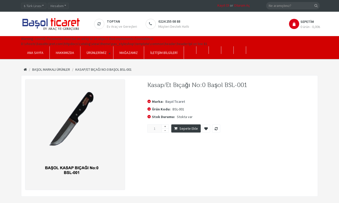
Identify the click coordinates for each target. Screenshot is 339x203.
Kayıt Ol (223, 5)
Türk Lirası (34, 6)
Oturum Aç (242, 5)
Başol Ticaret (175, 101)
